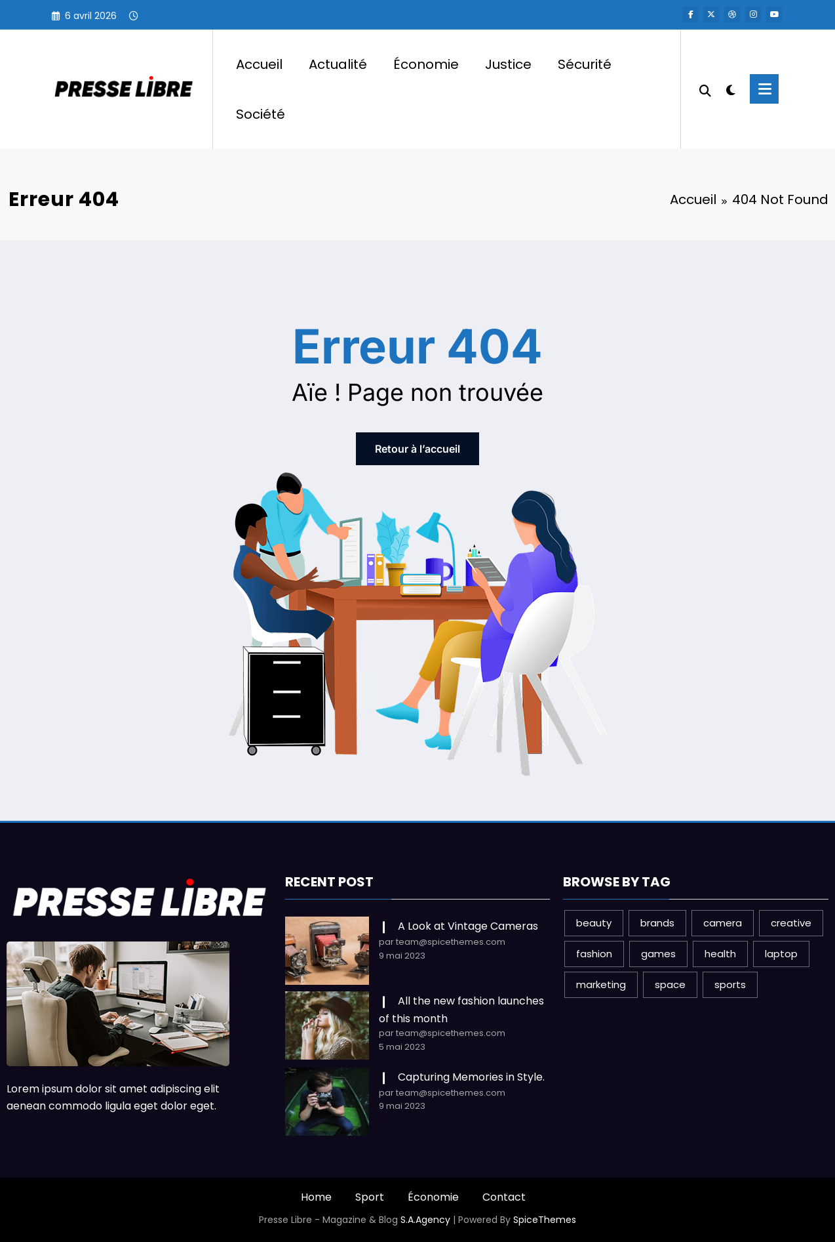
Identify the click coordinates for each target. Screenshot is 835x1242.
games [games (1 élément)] (658, 954)
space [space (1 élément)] (670, 984)
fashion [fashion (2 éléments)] (594, 954)
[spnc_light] (730, 88)
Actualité (338, 64)
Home (316, 1197)
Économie (426, 64)
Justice (508, 64)
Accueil (259, 64)
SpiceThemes (544, 1219)
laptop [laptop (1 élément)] (781, 954)
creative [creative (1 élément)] (791, 923)
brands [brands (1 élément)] (657, 923)
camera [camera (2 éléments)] (722, 923)
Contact (504, 1197)
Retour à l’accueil (417, 448)
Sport (369, 1197)
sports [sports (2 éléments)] (730, 984)
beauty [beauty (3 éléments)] (594, 923)
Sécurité (585, 64)
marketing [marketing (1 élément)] (601, 984)
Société (260, 114)
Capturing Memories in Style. (471, 1077)
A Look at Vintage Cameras (468, 926)
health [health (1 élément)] (720, 954)
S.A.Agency (425, 1219)
